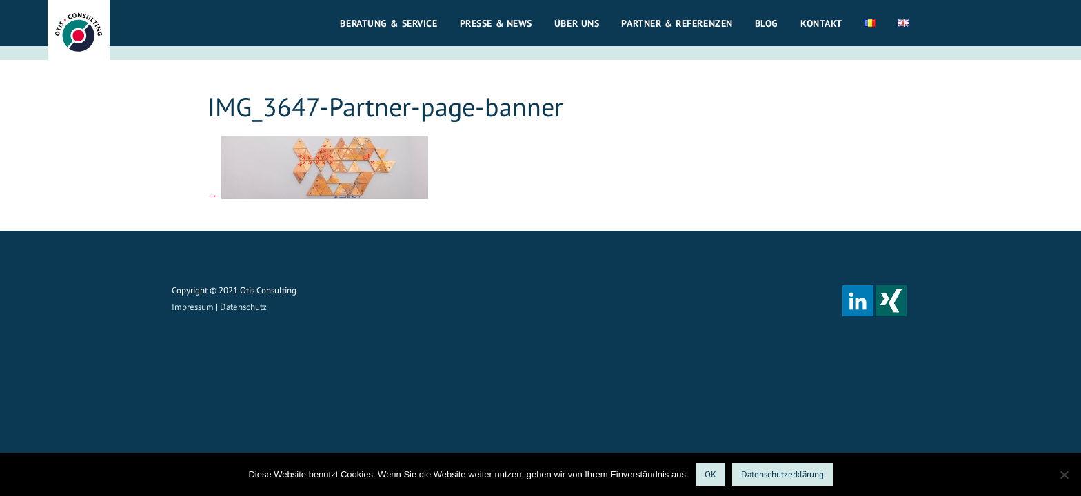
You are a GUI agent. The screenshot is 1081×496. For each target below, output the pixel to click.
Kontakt (821, 23)
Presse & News (496, 23)
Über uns (577, 23)
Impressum (193, 307)
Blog (766, 23)
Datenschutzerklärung (782, 474)
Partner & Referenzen (676, 23)
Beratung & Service (388, 23)
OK (710, 474)
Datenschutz (243, 307)
